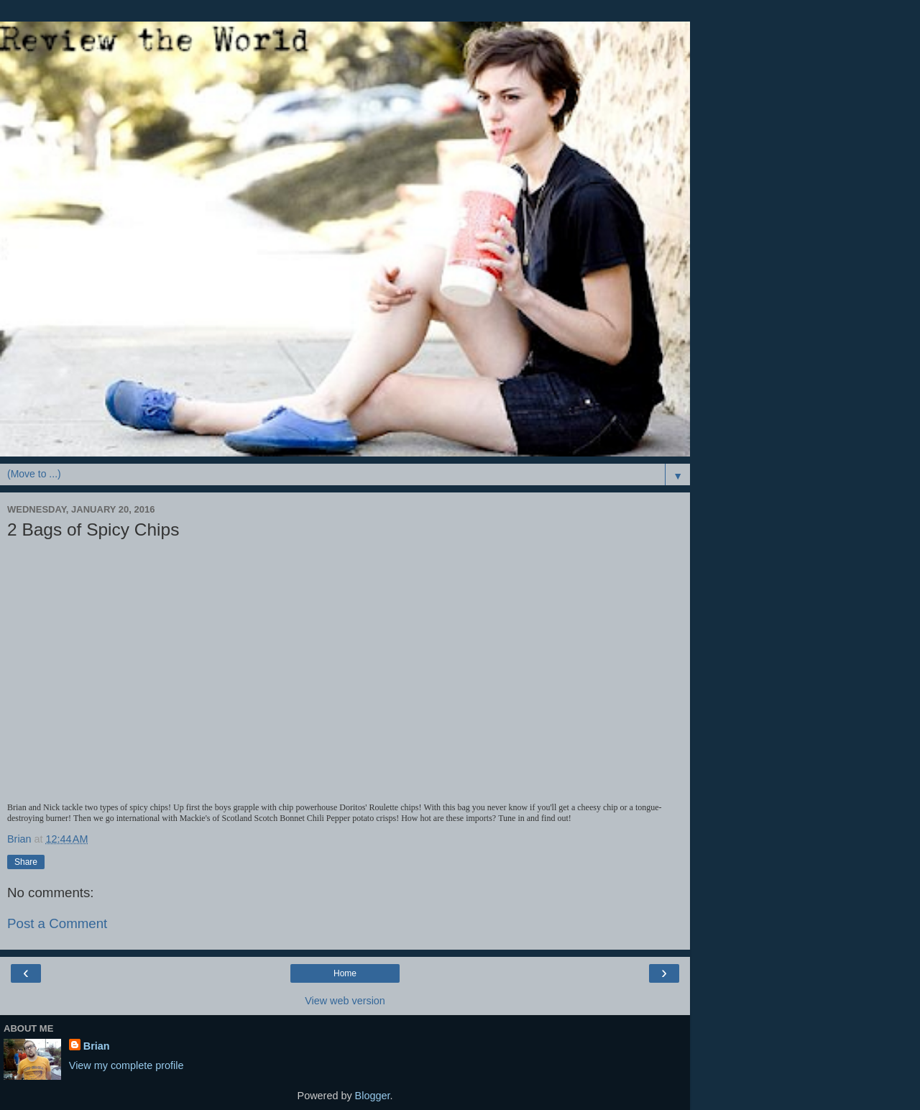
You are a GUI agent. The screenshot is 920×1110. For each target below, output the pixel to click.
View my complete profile (126, 1065)
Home (345, 973)
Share (25, 862)
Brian (96, 1046)
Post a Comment (57, 923)
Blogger (372, 1095)
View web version (345, 1000)
